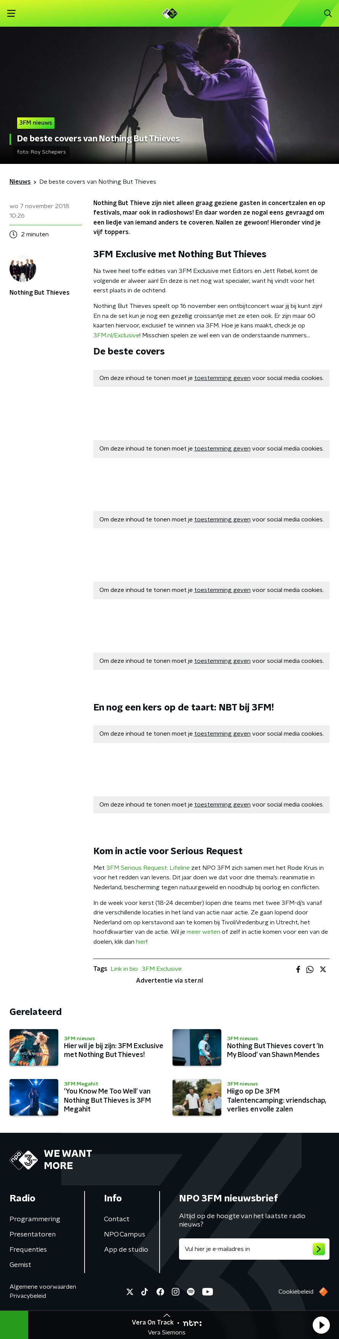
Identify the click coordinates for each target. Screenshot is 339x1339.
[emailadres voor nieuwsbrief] (254, 1249)
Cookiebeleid (295, 1292)
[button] (321, 1325)
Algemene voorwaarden (43, 1287)
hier (141, 942)
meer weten (203, 932)
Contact (117, 1219)
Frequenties (28, 1249)
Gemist (20, 1265)
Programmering (35, 1219)
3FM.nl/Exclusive (116, 335)
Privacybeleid (28, 1296)
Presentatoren (33, 1234)
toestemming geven (222, 378)
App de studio (126, 1249)
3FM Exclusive (162, 969)
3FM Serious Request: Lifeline (148, 868)
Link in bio (124, 969)
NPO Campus (124, 1234)
